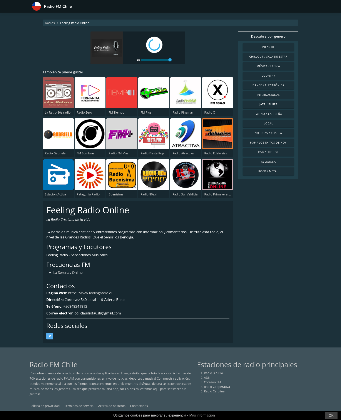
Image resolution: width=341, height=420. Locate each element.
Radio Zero (84, 112)
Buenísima (116, 194)
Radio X (209, 112)
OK (331, 415)
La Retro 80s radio (57, 112)
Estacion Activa (55, 194)
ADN (207, 377)
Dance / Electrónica (268, 85)
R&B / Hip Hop (268, 152)
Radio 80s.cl (148, 194)
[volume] (156, 60)
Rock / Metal (268, 171)
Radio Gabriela (55, 153)
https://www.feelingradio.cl (90, 293)
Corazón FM (212, 382)
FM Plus (146, 112)
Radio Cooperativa (217, 387)
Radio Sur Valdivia (185, 194)
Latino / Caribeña (268, 114)
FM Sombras (85, 153)
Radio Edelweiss (215, 153)
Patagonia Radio (88, 194)
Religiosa (268, 162)
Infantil (268, 47)
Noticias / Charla (268, 133)
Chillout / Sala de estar (268, 56)
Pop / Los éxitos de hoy (268, 142)
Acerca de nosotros (111, 406)
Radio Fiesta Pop (152, 153)
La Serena (61, 272)
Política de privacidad (45, 406)
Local (268, 123)
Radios (50, 23)
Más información (202, 415)
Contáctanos (139, 406)
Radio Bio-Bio (213, 373)
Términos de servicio (79, 406)
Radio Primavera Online (221, 194)
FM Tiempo (116, 112)
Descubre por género (268, 36)
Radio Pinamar (182, 112)
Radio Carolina (214, 391)
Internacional (268, 95)
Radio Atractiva (183, 153)
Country (268, 76)
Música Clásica (268, 66)
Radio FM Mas (118, 153)
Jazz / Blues (268, 104)
